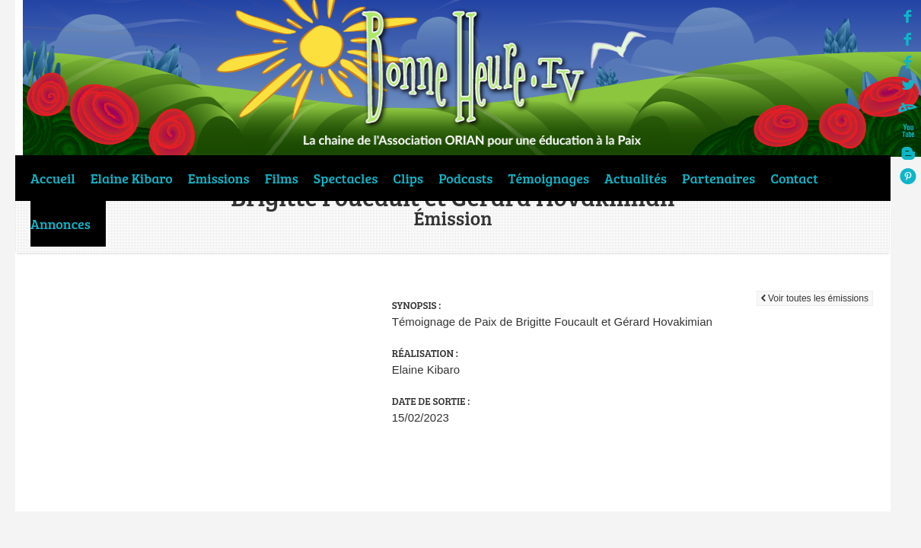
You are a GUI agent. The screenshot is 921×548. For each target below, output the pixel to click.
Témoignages (549, 178)
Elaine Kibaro (132, 178)
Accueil (52, 178)
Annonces (60, 224)
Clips (408, 178)
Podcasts (465, 178)
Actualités (635, 178)
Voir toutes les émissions (814, 298)
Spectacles (346, 178)
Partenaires (718, 178)
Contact (794, 178)
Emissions (219, 178)
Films (281, 178)
